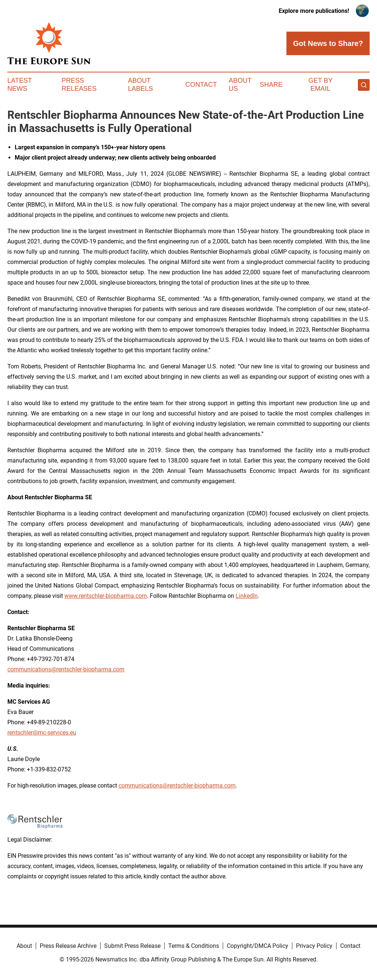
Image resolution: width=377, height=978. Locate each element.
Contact (201, 84)
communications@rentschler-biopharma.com (65, 669)
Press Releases (78, 84)
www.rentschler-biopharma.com (105, 595)
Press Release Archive (68, 945)
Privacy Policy (314, 945)
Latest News (19, 84)
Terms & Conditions (193, 945)
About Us (240, 84)
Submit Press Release (132, 945)
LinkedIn (247, 595)
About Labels (140, 84)
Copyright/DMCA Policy (257, 945)
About (24, 945)
